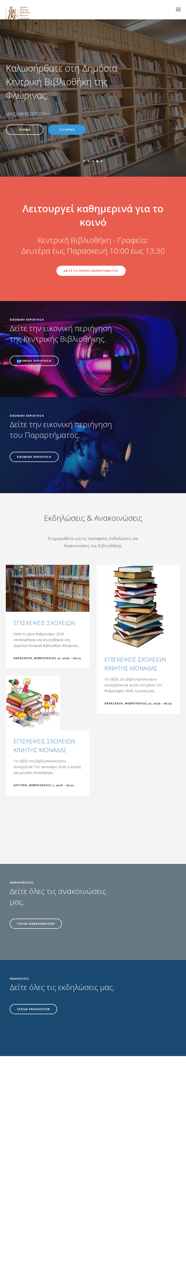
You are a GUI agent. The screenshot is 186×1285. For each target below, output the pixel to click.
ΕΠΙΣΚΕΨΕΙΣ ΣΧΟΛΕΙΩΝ (44, 623)
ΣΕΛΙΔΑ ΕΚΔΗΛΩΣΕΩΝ (33, 1009)
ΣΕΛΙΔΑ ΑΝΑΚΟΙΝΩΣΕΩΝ (36, 923)
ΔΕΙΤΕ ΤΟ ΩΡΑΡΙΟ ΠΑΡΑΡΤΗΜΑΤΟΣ (91, 270)
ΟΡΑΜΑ (25, 129)
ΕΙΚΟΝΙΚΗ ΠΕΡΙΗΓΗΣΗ (34, 361)
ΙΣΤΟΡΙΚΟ (67, 129)
